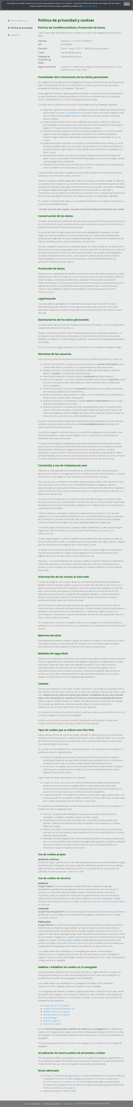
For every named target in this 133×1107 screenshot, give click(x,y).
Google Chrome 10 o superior (56, 1005)
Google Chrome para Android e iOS (59, 1008)
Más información (90, 6)
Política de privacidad (20, 27)
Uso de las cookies (83, 167)
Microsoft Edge (50, 1017)
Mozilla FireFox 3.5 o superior (56, 1011)
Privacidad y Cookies (52, 1104)
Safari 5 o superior (51, 1020)
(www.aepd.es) (69, 1087)
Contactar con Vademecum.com (65, 1081)
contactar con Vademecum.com (70, 112)
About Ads (107, 946)
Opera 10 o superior (52, 1023)
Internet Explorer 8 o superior (56, 1014)
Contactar (13, 35)
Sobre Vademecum (18, 20)
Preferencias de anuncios (77, 943)
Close (127, 4)
